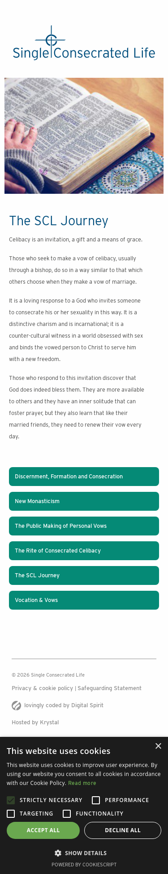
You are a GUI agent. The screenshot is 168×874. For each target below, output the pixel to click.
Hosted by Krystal (35, 722)
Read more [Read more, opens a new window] (82, 783)
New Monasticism (37, 501)
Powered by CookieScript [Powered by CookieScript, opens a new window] (84, 864)
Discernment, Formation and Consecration (69, 476)
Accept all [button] (43, 830)
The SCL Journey (37, 575)
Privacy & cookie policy (43, 688)
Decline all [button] (123, 830)
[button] (84, 852)
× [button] (158, 746)
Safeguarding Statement (110, 688)
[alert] (84, 805)
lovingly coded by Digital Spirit (57, 705)
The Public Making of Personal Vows (61, 525)
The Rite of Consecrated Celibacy (58, 550)
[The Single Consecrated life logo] (84, 42)
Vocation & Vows (36, 600)
